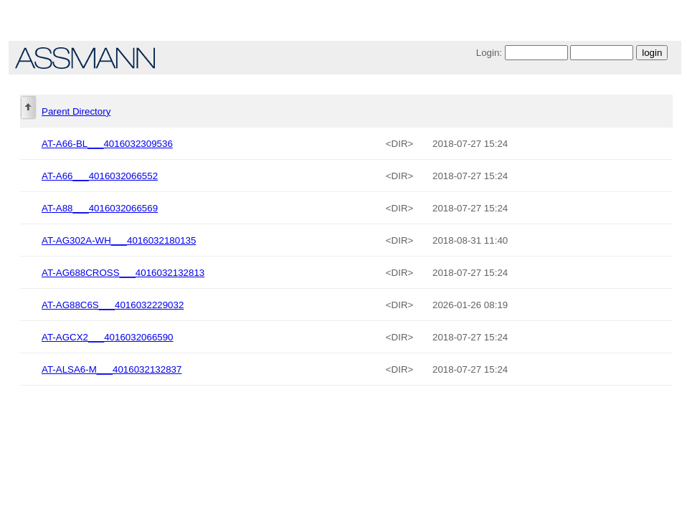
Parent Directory (76, 111)
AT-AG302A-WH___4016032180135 (119, 240)
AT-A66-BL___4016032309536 (107, 143)
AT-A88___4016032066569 (100, 208)
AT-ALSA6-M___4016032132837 (111, 369)
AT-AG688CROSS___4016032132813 (123, 272)
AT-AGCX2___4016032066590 (108, 337)
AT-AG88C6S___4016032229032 (113, 305)
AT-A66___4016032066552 (100, 176)
